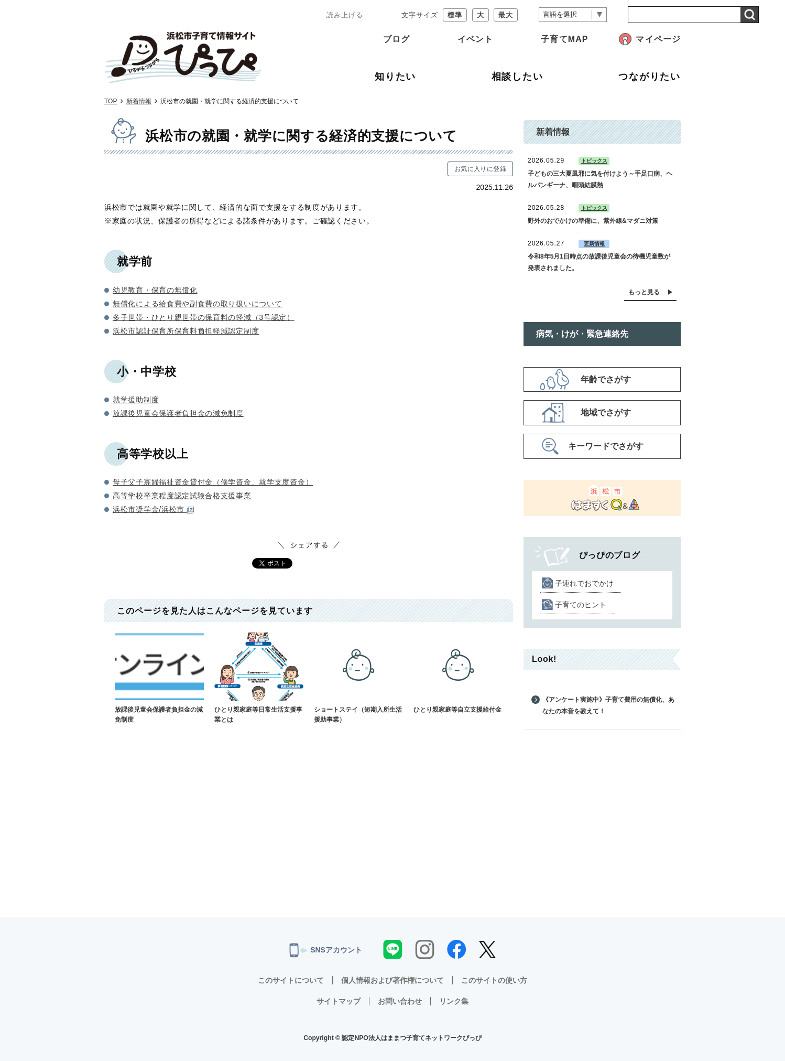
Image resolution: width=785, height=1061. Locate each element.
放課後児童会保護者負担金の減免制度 (178, 413)
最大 (505, 15)
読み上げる (344, 15)
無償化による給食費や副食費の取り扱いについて (197, 303)
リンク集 (453, 1001)
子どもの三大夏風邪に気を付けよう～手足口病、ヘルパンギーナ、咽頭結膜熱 (600, 179)
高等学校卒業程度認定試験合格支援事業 (182, 495)
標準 (455, 15)
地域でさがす (606, 412)
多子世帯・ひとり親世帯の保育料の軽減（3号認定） (204, 317)
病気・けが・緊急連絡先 (582, 333)
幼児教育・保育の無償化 (155, 290)
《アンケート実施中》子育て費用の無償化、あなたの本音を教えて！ (608, 705)
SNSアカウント (325, 950)
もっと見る (644, 292)
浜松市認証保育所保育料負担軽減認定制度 (186, 331)
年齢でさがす (606, 379)
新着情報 (138, 101)
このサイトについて (291, 980)
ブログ (396, 39)
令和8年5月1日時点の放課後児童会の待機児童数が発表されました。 (599, 262)
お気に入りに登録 (480, 169)
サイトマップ (339, 1001)
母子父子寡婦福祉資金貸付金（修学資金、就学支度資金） (213, 482)
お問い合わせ (400, 1001)
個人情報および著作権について (392, 980)
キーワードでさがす (606, 446)
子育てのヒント (580, 605)
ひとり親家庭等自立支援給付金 (458, 673)
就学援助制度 (136, 399)
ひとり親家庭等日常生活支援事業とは (258, 678)
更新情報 (594, 244)
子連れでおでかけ (584, 583)
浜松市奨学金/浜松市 (153, 509)
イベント (475, 39)
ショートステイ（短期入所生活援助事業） (358, 678)
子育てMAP (564, 39)
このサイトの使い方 (494, 980)
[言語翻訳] (572, 14)
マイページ (658, 39)
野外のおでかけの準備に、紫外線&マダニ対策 (593, 220)
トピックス (594, 161)
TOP (110, 101)
